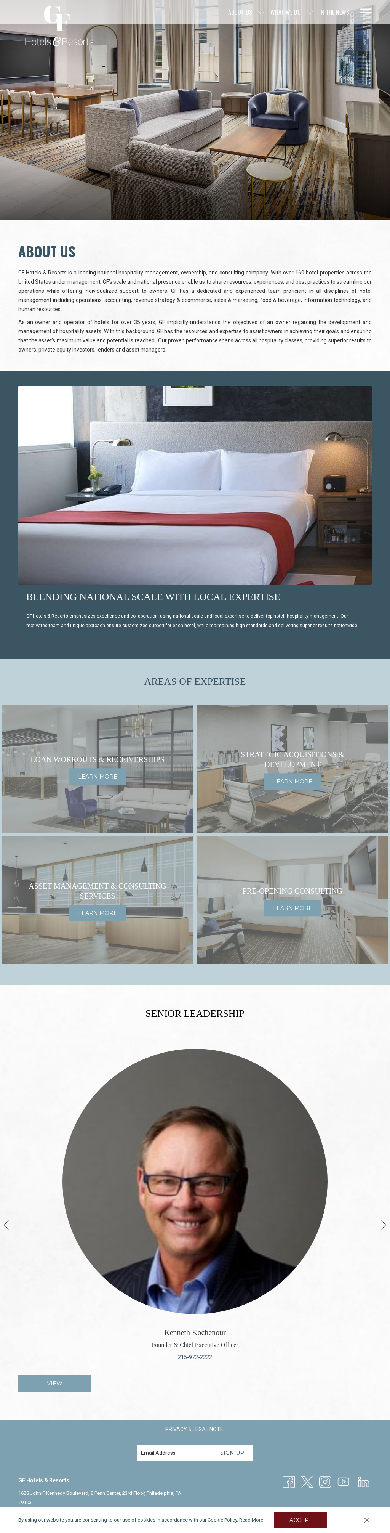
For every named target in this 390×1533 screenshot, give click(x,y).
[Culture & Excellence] (322, 12)
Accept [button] (300, 1520)
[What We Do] (221, 12)
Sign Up (232, 1453)
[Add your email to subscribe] (174, 1453)
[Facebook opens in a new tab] (289, 1481)
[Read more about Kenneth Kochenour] (195, 1181)
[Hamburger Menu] (363, 12)
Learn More (97, 777)
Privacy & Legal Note (194, 1429)
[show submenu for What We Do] (245, 12)
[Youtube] (343, 1481)
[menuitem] (194, 1429)
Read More (251, 1520)
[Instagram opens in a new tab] (325, 1481)
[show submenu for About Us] (197, 12)
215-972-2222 (195, 1357)
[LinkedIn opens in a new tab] (364, 1481)
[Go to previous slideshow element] (6, 1225)
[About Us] (175, 12)
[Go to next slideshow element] (383, 1225)
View (54, 1383)
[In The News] (269, 12)
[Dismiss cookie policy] (367, 1520)
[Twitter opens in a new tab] (307, 1481)
